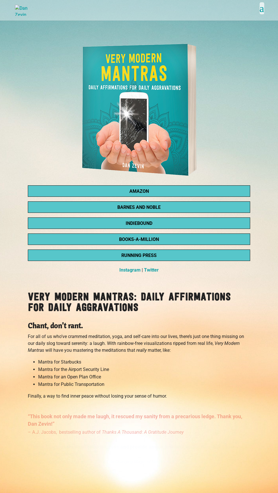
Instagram (130, 270)
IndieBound (139, 223)
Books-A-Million (139, 239)
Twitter (151, 270)
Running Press (139, 255)
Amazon (139, 191)
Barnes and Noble (139, 207)
